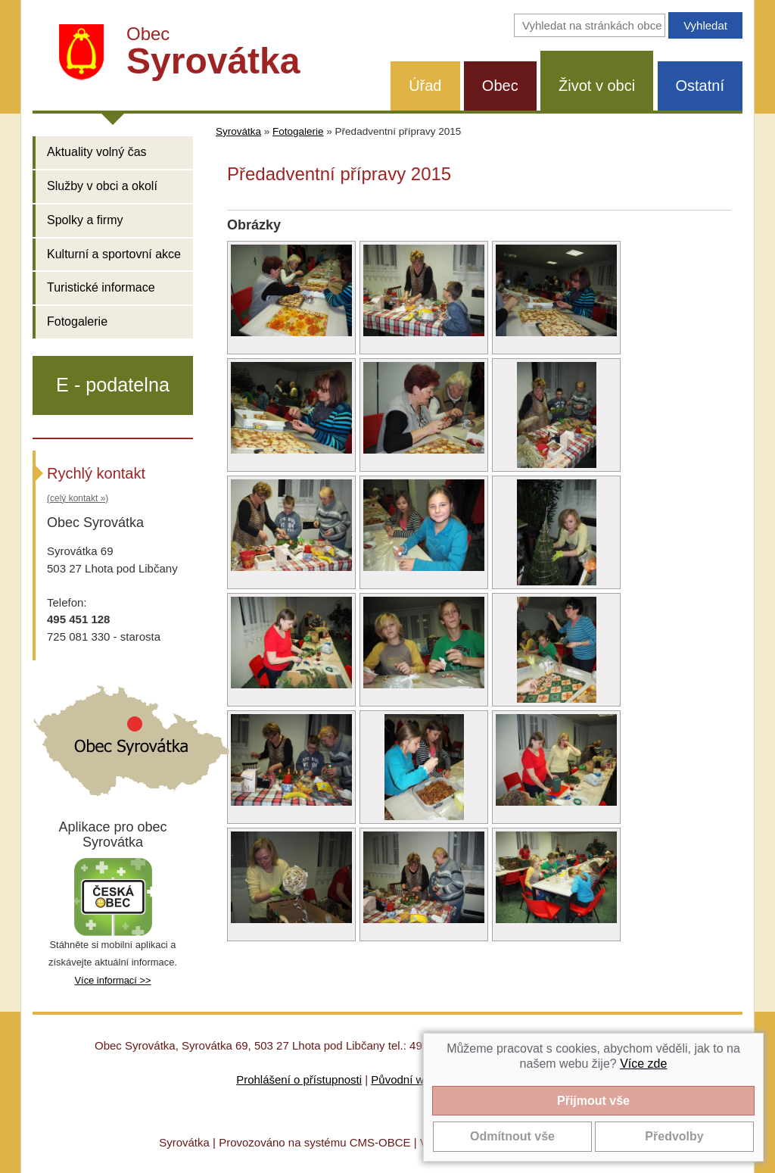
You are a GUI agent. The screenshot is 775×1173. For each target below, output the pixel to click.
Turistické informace (101, 287)
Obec (500, 85)
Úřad (425, 85)
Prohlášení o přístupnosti (299, 1079)
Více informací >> (112, 980)
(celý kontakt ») (77, 498)
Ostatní (700, 85)
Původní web (404, 1079)
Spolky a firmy (85, 220)
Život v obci (597, 85)
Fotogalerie (77, 321)
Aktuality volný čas (97, 151)
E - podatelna (113, 384)
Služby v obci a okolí (102, 185)
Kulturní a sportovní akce (114, 254)
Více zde (643, 1063)
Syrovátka (238, 131)
